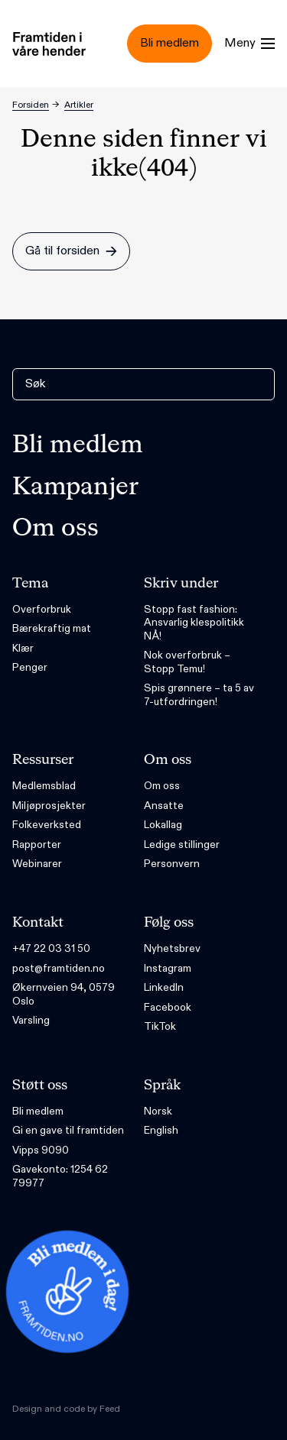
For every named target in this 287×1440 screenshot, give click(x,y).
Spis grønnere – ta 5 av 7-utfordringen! (199, 695)
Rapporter (36, 844)
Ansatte (164, 805)
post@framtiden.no (58, 968)
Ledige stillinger (182, 844)
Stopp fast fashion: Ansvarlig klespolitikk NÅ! (194, 622)
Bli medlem (77, 445)
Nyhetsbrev (172, 948)
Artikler (78, 105)
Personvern (172, 863)
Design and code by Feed (66, 1409)
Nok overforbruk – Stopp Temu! (187, 662)
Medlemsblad (44, 785)
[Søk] (143, 384)
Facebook (167, 1007)
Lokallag (163, 824)
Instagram (167, 968)
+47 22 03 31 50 (51, 948)
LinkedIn (164, 987)
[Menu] (249, 43)
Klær (23, 648)
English (161, 1130)
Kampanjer (75, 487)
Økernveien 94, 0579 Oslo (63, 994)
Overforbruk (41, 609)
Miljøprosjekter (49, 805)
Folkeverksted (46, 824)
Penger (29, 667)
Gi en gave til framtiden (68, 1130)
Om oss (55, 528)
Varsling (31, 1020)
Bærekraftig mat (51, 628)
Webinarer (37, 863)
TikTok (160, 1026)
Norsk (158, 1111)
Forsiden (30, 105)
